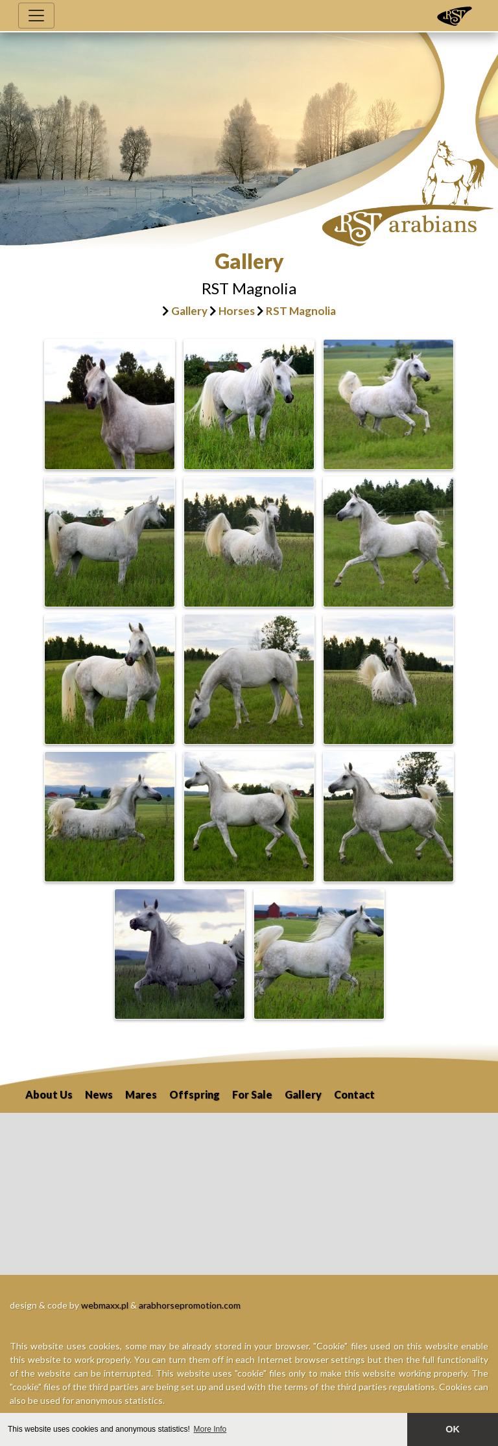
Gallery (189, 311)
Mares (141, 1094)
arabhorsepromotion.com (190, 1305)
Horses (237, 311)
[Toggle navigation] (36, 16)
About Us (49, 1094)
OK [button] (452, 1429)
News (99, 1094)
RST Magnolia (301, 311)
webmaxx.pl (104, 1305)
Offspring (194, 1094)
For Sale (252, 1094)
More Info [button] (210, 1429)
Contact (354, 1094)
